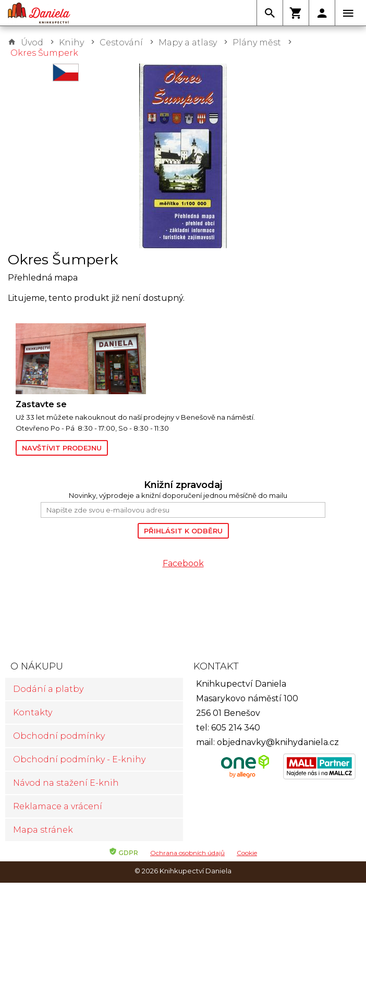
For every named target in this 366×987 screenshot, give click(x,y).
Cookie (247, 853)
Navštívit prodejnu (62, 448)
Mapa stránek (43, 830)
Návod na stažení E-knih (66, 783)
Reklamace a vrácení (57, 806)
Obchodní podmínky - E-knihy (79, 759)
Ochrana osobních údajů (187, 853)
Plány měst (257, 42)
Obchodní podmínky (59, 736)
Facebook (183, 563)
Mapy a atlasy (187, 42)
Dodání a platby (48, 689)
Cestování (121, 42)
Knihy (71, 42)
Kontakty (32, 712)
